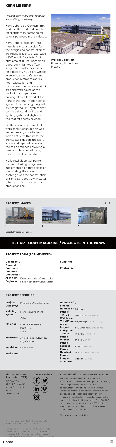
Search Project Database (19, 231)
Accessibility (81, 415)
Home (8, 442)
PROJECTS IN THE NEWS (83, 243)
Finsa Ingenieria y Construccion (37, 278)
